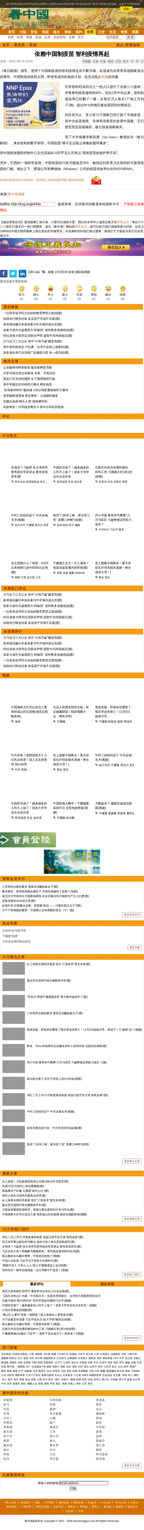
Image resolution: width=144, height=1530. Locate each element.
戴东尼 (7, 1445)
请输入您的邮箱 (48, 1483)
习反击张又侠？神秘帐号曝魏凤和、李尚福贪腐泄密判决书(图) (41, 1251)
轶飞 (6, 1404)
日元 (120, 1366)
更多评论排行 (132, 1337)
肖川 (53, 1449)
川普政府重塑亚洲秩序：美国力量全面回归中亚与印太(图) (38, 1209)
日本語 (134, 1502)
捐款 (37, 1502)
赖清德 (4, 1362)
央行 (68, 1366)
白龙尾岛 (68, 1375)
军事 (72, 37)
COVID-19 (62, 1354)
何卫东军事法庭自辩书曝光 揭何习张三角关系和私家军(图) (38, 1241)
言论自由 (107, 1375)
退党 (99, 1358)
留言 (110, 61)
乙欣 (53, 1454)
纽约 (79, 32)
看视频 (84, 1506)
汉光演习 (61, 1358)
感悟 (46, 1383)
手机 (52, 1383)
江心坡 (77, 1375)
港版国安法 (49, 1358)
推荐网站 (11, 1506)
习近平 (114, 529)
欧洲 (20, 37)
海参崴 (28, 1371)
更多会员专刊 (132, 914)
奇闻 (124, 32)
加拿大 (56, 1366)
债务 (74, 1366)
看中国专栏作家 (15, 1393)
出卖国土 (105, 1354)
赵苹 (99, 1436)
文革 (84, 1383)
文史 (101, 32)
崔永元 (75, 1362)
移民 (136, 1375)
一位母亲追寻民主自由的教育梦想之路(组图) (32, 313)
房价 (69, 1371)
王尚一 (7, 1418)
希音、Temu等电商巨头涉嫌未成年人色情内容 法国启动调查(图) (67, 1046)
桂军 (84, 1379)
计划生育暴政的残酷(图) (17, 1310)
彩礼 (107, 577)
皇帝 (9, 1383)
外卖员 (103, 481)
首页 (11, 32)
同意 (126, 8)
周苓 (99, 1404)
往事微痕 (72, 1358)
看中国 (31, 17)
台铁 (123, 1354)
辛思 (6, 1409)
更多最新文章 (132, 1218)
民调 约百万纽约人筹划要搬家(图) (23, 1186)
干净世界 (26, 1506)
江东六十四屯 (33, 1375)
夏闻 (53, 1409)
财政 (9, 1371)
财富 (15, 1371)
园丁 (53, 1422)
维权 (127, 1371)
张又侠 (44, 481)
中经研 (100, 1427)
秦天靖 (7, 1431)
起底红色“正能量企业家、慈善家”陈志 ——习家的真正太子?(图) (41, 905)
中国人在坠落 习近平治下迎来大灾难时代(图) (30, 1260)
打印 (118, 61)
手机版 (87, 61)
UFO (115, 1358)
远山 (99, 1409)
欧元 (114, 1366)
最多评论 (37, 1284)
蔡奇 (121, 529)
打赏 (103, 61)
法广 (28, 1366)
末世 (46, 525)
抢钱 (24, 769)
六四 (96, 1354)
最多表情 (107, 1284)
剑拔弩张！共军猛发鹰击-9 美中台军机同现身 (33, 407)
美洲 (11, 37)
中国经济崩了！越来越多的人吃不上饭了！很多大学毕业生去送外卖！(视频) (49, 1305)
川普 (23, 577)
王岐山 (137, 1358)
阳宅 (65, 525)
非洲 (47, 37)
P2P (97, 1371)
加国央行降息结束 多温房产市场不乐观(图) (31, 318)
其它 (81, 37)
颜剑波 (131, 813)
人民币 (107, 1366)
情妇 (115, 1362)
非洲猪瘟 (83, 1371)
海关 (16, 1379)
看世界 (19, 45)
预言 (58, 1383)
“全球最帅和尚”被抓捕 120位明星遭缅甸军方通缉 (35, 390)
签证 (27, 1379)
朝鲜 (17, 577)
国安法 (13, 1358)
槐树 (77, 525)
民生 (51, 1379)
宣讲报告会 (32, 481)
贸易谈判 (48, 1362)
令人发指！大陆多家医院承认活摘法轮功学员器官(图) (35, 1181)
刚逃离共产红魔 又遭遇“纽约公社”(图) (25, 1190)
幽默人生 (32, 1383)
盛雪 (99, 1431)
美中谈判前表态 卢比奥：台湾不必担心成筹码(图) (36, 347)
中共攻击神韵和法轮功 (16, 941)
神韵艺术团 (42, 1506)
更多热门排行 (132, 1274)
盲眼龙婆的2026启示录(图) (18, 900)
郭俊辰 (112, 721)
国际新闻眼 (82, 272)
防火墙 (120, 1371)
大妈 (63, 1371)
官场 (34, 32)
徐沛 (6, 1458)
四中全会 (20, 481)
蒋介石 (106, 1379)
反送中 (103, 1362)
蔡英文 (42, 1371)
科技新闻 (60, 37)
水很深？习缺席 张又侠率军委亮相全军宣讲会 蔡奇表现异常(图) (41, 1246)
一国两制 (20, 1366)
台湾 (35, 1371)
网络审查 (20, 1375)
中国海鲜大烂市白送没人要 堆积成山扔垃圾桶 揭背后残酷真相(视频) (44, 1214)
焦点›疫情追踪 (128, 45)
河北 (110, 481)
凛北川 (39, 525)
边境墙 (27, 1362)
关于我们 (49, 1502)
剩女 (101, 577)
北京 (49, 1371)
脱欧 (63, 1366)
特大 (126, 61)
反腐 (133, 1362)
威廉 (71, 572)
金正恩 (31, 577)
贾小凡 (54, 1436)
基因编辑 (111, 1371)
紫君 (6, 1440)
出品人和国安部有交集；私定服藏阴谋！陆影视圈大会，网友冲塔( (71, 712)
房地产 (133, 1366)
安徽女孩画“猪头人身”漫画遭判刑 (25, 401)
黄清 (99, 1418)
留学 (10, 1379)
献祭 (120, 721)
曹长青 (54, 1445)
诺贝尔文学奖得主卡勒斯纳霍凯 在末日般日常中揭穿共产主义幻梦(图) (45, 896)
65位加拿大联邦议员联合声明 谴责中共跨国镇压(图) (37, 335)
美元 (86, 1366)
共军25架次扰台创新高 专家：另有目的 (29, 373)
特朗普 (38, 1354)
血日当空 (20, 525)
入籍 (39, 1379)
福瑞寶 (119, 1506)
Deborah (80, 572)
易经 (24, 1383)
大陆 (22, 32)
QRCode (34, 272)
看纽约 (95, 1506)
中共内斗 (104, 529)
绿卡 (45, 1379)
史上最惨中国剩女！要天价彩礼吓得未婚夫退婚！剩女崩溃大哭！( (113, 568)
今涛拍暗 (56, 1400)
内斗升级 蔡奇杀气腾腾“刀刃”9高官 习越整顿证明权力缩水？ (113, 520)
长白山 (58, 1375)
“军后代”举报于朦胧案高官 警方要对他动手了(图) (57, 996)
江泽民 (66, 1362)
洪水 (31, 1358)
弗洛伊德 (107, 1358)
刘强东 (56, 1371)
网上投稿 (11, 1502)
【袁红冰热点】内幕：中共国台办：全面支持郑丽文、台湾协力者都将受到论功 (51, 1295)
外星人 (71, 1383)
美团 (124, 481)
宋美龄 (114, 1379)
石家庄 (117, 481)
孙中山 (97, 1379)
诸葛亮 (16, 1383)
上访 (3, 1375)
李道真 (100, 1400)
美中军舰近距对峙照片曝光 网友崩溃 (27, 384)
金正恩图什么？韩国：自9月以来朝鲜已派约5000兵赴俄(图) (30, 568)
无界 (80, 1510)
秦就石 (54, 1427)
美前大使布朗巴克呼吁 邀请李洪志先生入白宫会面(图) (35, 1291)
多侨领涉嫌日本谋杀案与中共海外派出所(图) (32, 324)
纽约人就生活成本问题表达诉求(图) (24, 1195)
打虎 (139, 1362)
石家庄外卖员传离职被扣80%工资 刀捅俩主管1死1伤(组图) (113, 472)
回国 (33, 1379)
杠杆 (80, 1366)
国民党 (92, 1358)
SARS (85, 1375)
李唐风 (7, 1422)
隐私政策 (78, 1502)
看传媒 (107, 1506)
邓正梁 (54, 1458)
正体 (95, 61)
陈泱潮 (100, 1458)
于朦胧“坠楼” (10, 936)
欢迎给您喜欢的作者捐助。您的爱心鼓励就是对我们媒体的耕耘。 (43, 180)
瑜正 (6, 1449)
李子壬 (7, 1436)
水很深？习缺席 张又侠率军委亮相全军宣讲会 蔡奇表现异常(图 (29, 472)
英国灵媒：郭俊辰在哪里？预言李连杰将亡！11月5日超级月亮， (113, 712)
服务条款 (64, 1502)
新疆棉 (4, 1358)
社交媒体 (36, 1366)
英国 (59, 572)
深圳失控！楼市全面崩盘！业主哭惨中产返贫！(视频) (35, 1270)
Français (105, 1502)
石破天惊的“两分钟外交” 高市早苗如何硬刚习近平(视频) (36, 1300)
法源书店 (58, 1506)
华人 (130, 1375)
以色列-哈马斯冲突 (14, 930)
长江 (20, 1358)
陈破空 (100, 1440)
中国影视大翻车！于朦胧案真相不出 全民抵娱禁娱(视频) (71, 808)
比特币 (93, 1366)
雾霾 (102, 1371)
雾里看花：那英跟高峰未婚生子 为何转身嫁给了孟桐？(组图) (40, 891)
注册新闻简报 (13, 1475)
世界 (90, 32)
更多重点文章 (132, 1161)
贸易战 (73, 1354)
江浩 (53, 1431)
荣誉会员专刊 (13, 879)
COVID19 (61, 272)
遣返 (21, 1379)
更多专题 (134, 947)
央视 (124, 1375)
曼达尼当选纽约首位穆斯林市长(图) (49, 980)
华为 (121, 1362)
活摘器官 (115, 1354)
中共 (17, 769)
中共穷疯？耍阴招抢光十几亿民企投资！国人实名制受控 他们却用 (29, 760)
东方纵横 (56, 1413)
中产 (21, 1371)
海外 (57, 1379)
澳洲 (29, 37)
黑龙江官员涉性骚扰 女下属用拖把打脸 (29, 378)
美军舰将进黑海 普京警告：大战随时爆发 (30, 395)
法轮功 (10, 1375)
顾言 (99, 1449)
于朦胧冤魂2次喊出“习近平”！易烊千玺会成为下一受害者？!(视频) (43, 1333)
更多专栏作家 (132, 1465)
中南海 (83, 1362)
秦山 (53, 1440)
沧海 (6, 1413)
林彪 (129, 1379)
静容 (99, 1422)
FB (44, 1366)
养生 (90, 1383)
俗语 (59, 525)
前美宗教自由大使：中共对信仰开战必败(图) (54, 1127)
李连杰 (128, 721)
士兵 (38, 577)
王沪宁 (58, 1362)
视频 (135, 32)
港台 (56, 32)
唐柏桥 (100, 1413)
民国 (78, 1379)
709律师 (135, 1371)
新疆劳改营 (95, 1375)
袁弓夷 (38, 1358)
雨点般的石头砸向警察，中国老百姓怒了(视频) (31, 1256)
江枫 (53, 1418)
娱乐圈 (70, 817)
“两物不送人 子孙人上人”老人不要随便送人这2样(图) (34, 1265)
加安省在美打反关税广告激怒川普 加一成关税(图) (36, 352)
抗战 (90, 1379)
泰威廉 (112, 813)
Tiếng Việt (120, 1502)
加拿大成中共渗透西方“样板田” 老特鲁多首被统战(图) (38, 330)
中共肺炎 (6, 1354)
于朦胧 (30, 525)
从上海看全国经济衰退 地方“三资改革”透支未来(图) (58, 964)
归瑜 (6, 1454)
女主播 (117, 1375)
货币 (100, 1366)
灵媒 (65, 572)
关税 (20, 1362)
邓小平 (122, 1379)
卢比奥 (46, 1354)
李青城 (7, 1427)
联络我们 (25, 1502)
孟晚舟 (13, 1362)
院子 (71, 525)
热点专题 (9, 923)
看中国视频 (16, 194)
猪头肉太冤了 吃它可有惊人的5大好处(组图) (54, 1078)
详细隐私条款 (85, 8)
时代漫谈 (102, 1454)
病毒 (104, 77)
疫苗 (130, 87)
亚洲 (38, 37)
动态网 (69, 1510)
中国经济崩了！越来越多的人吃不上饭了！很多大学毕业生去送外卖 (71, 472)
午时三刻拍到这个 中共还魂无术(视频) (50, 1111)
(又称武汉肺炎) (20, 1354)
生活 (112, 32)
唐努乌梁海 (47, 1375)
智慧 (40, 1383)
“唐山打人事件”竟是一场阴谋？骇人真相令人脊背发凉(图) (37, 1314)
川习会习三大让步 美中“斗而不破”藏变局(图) (32, 341)
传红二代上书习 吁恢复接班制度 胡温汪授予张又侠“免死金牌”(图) (67, 1095)
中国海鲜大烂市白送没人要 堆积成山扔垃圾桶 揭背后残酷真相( (29, 712)
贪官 (110, 1362)
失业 (70, 481)
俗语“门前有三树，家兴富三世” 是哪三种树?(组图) (58, 1144)
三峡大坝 (132, 1354)
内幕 (90, 1362)
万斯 (34, 1362)
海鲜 (17, 721)
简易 (53, 1404)
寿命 (78, 1383)
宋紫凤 (7, 1400)
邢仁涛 (100, 1445)
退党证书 (132, 1506)
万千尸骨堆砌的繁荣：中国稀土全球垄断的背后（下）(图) (38, 910)
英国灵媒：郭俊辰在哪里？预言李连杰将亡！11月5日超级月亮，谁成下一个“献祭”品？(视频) (84, 1029)
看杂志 (72, 1506)
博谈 (67, 32)
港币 (126, 1366)
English (92, 1502)
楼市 (3, 1371)
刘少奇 (136, 1379)
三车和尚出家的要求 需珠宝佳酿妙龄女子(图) (30, 886)
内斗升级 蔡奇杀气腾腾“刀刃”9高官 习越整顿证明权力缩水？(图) (67, 1062)
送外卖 (78, 481)
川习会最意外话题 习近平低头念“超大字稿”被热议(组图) (36, 1319)
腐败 (127, 1362)
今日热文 (9, 436)
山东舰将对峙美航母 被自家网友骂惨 (27, 367)
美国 (45, 32)
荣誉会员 (123, 222)
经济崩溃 (62, 481)
